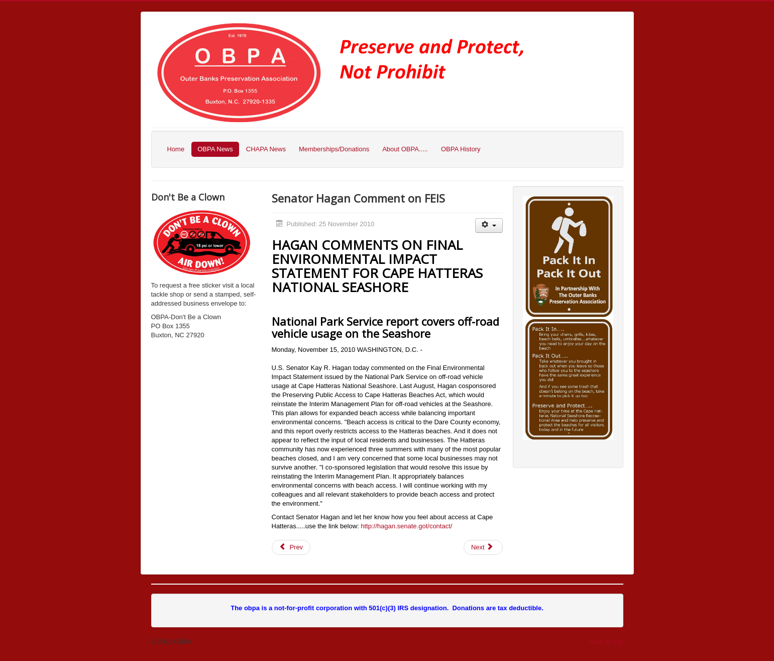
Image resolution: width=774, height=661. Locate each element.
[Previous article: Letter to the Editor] (291, 547)
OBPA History (461, 149)
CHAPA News (266, 149)
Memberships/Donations (334, 149)
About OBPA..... (405, 149)
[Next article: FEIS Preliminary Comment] (483, 547)
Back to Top (606, 641)
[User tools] (489, 225)
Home (176, 149)
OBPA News (215, 149)
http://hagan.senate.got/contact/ (406, 526)
